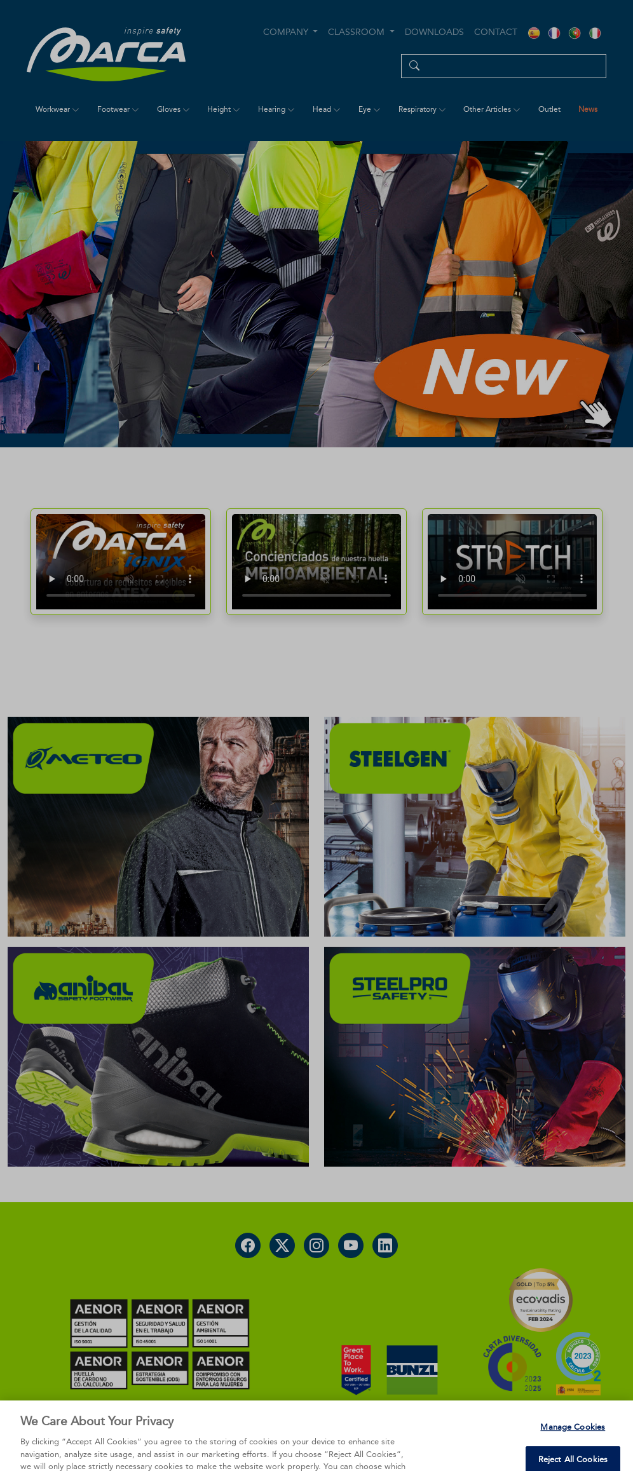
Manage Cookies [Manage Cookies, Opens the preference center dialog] (572, 1444)
